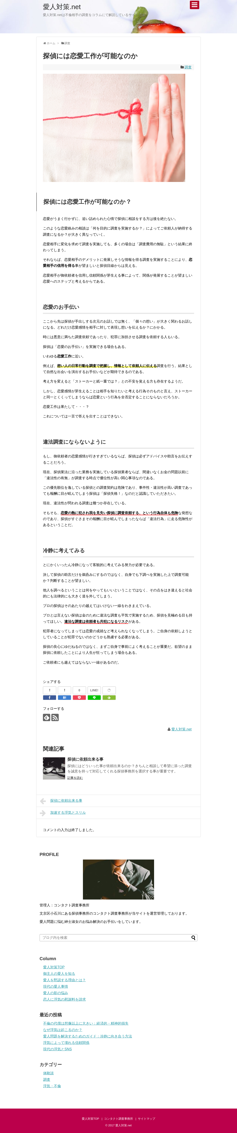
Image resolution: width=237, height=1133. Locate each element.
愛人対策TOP (54, 967)
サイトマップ (146, 1118)
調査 (188, 67)
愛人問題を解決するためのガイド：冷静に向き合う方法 (87, 1036)
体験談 (48, 1073)
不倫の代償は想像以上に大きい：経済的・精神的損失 (86, 1023)
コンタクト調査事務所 (118, 1118)
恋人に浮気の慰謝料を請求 (64, 999)
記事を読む (75, 778)
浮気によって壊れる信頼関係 (66, 1043)
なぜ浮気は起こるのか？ (62, 1030)
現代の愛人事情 (55, 986)
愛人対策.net (62, 6)
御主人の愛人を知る (59, 973)
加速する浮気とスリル (63, 813)
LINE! (94, 690)
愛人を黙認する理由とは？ (64, 980)
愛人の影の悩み (55, 993)
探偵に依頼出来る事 (85, 759)
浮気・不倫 (52, 1086)
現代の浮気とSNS (57, 1049)
